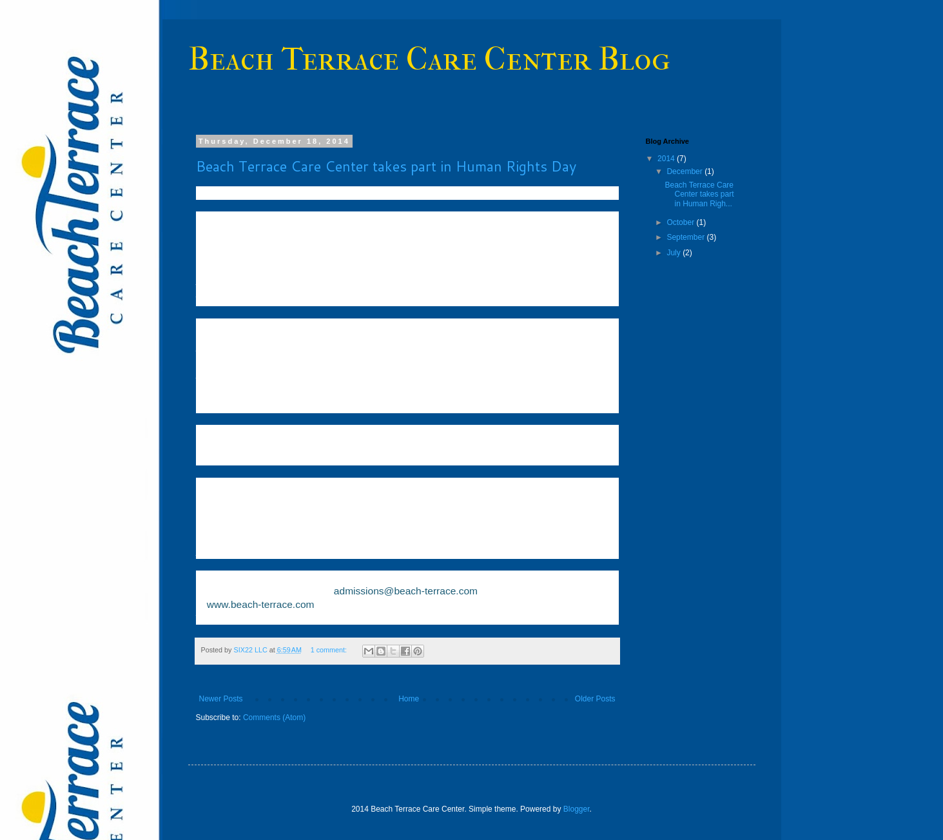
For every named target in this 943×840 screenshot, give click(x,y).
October (681, 222)
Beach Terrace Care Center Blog (429, 59)
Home (408, 698)
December (685, 171)
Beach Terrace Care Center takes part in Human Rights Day (386, 166)
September (686, 237)
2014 (667, 158)
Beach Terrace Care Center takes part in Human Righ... (699, 194)
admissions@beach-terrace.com (406, 590)
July (674, 252)
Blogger (576, 809)
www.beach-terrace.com (261, 604)
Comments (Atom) (274, 717)
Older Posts (595, 698)
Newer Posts (221, 698)
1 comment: (330, 650)
